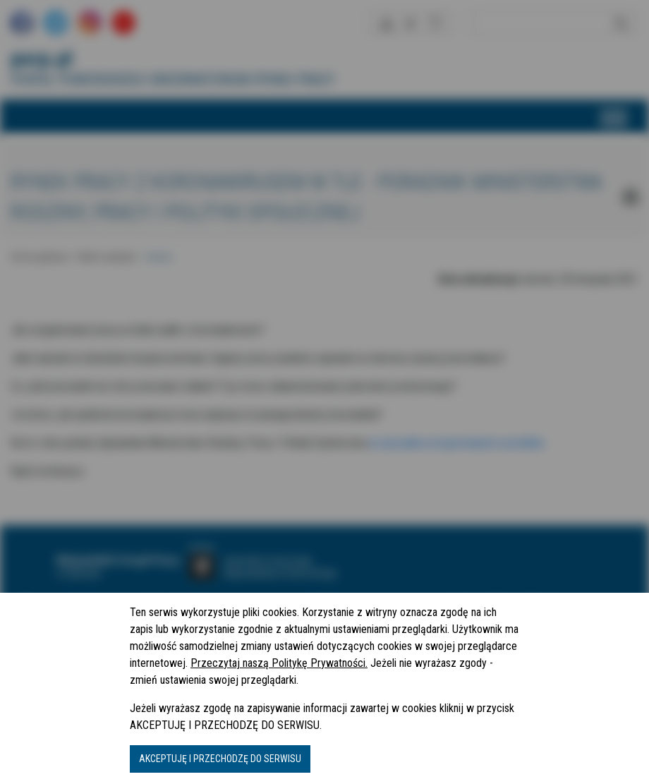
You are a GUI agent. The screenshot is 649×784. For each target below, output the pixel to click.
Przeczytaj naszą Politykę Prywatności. (279, 663)
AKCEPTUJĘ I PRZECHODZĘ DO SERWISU (220, 758)
